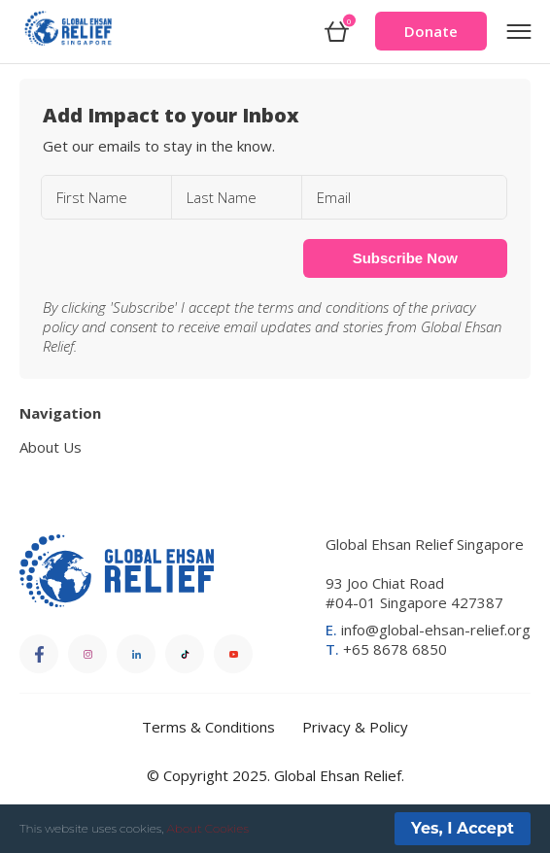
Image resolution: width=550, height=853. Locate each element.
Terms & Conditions (208, 726)
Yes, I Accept (462, 828)
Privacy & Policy (355, 726)
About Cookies (208, 828)
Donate (431, 31)
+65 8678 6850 (386, 649)
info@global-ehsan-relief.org (428, 629)
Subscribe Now (405, 258)
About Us (50, 447)
